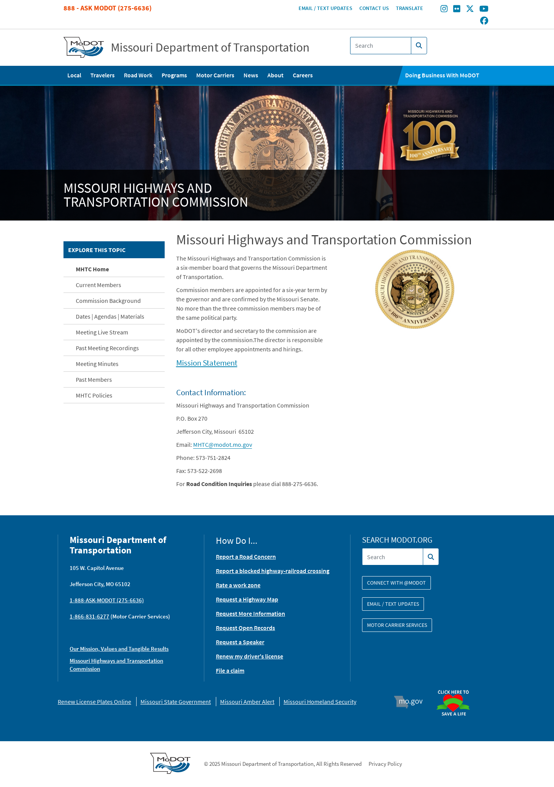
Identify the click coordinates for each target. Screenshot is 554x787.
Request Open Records (245, 628)
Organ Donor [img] (456, 686)
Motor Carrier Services (397, 625)
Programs (174, 75)
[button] (415, 288)
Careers (303, 75)
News (251, 75)
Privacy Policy (385, 763)
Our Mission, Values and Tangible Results (119, 648)
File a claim (230, 670)
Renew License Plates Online (94, 701)
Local (74, 75)
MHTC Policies (94, 395)
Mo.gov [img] (412, 701)
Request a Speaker (240, 642)
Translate (409, 8)
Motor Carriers (215, 75)
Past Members (94, 379)
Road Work (138, 75)
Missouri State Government (175, 701)
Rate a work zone (238, 585)
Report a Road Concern (246, 556)
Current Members (98, 285)
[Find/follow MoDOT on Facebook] (484, 21)
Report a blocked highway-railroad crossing (272, 571)
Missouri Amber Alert (247, 701)
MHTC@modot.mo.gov (222, 444)
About (275, 75)
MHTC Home (92, 269)
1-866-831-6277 (89, 616)
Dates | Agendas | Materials (110, 316)
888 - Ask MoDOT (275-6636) (107, 7)
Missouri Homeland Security (320, 701)
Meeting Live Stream (102, 332)
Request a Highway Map (247, 599)
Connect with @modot (396, 582)
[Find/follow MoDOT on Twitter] (470, 9)
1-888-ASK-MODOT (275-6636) (107, 600)
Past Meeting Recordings (107, 348)
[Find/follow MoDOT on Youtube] (484, 9)
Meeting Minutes (97, 364)
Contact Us (374, 8)
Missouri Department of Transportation (210, 47)
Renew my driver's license (249, 656)
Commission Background (108, 300)
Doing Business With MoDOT (442, 75)
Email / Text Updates (325, 8)
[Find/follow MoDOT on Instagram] (444, 9)
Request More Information (250, 613)
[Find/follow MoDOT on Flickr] (456, 9)
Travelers (102, 75)
